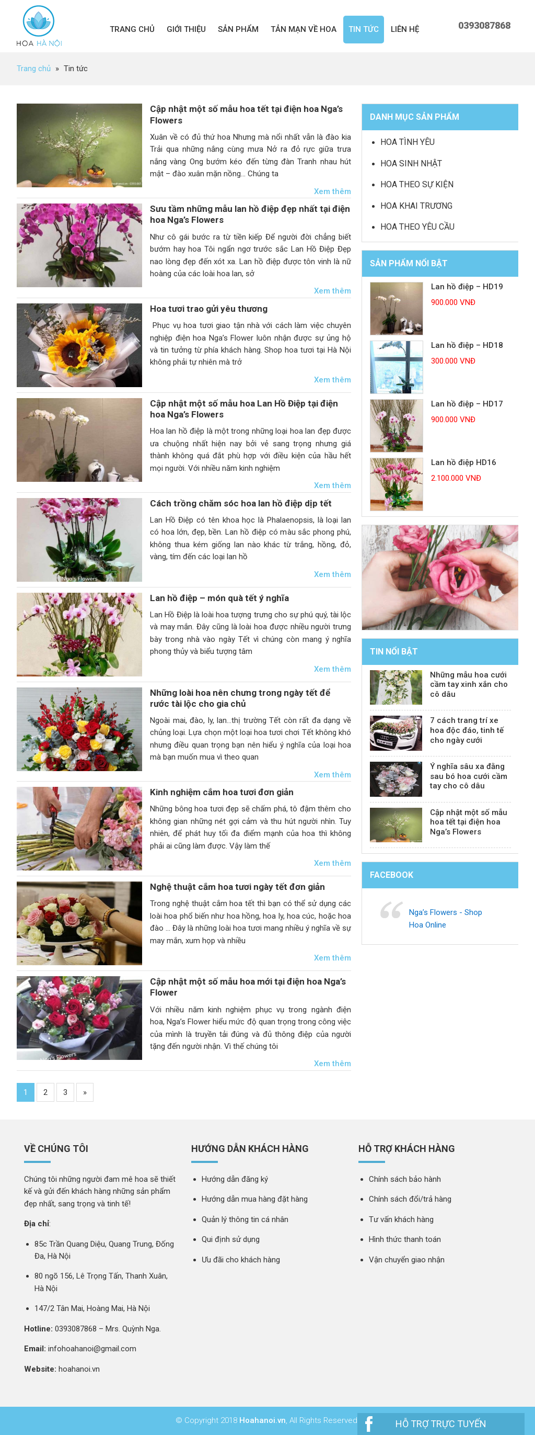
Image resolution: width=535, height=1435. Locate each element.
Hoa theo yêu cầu (417, 227)
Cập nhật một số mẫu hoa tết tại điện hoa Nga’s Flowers (468, 822)
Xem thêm (332, 191)
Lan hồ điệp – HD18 (467, 345)
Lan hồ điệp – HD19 (467, 286)
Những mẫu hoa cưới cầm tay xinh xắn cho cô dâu (469, 684)
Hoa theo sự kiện (416, 184)
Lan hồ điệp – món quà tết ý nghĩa (219, 598)
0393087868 (484, 25)
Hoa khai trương (416, 206)
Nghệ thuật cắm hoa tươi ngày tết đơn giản (237, 887)
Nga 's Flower (39, 26)
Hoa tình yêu (407, 142)
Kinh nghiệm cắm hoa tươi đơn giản (222, 792)
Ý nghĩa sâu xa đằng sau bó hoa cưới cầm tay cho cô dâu (468, 776)
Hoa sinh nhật (411, 163)
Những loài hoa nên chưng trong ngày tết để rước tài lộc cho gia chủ (240, 698)
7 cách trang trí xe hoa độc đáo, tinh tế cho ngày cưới (467, 730)
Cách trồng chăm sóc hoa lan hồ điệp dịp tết (241, 503)
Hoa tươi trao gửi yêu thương (209, 308)
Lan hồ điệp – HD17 (467, 404)
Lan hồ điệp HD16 (463, 462)
